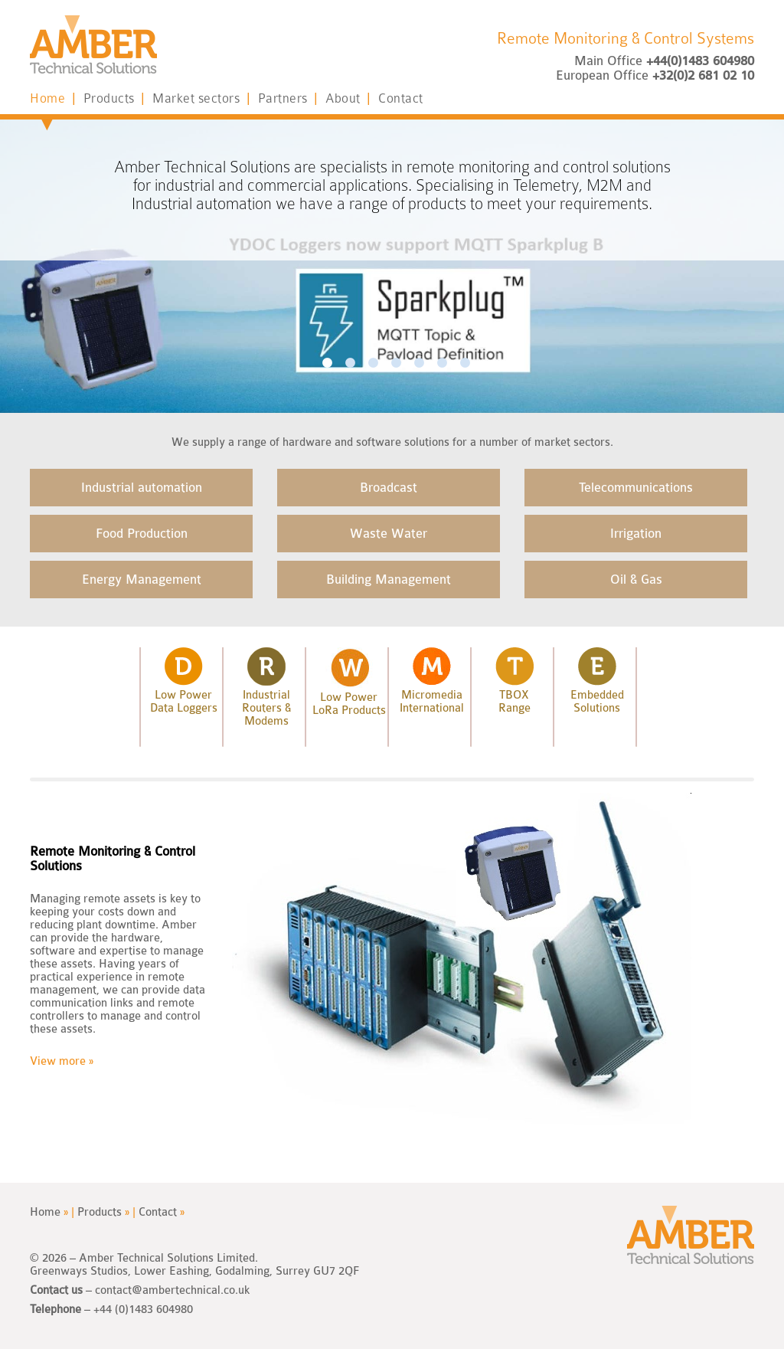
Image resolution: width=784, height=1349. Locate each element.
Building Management (388, 579)
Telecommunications (636, 487)
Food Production (142, 533)
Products (118, 98)
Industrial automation (141, 487)
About (351, 98)
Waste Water (388, 533)
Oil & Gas (636, 579)
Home (56, 98)
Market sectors (205, 98)
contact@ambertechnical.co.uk (172, 1290)
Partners (292, 98)
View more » (61, 1061)
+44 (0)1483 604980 (143, 1309)
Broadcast (388, 487)
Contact (400, 98)
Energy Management (141, 579)
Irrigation (636, 533)
